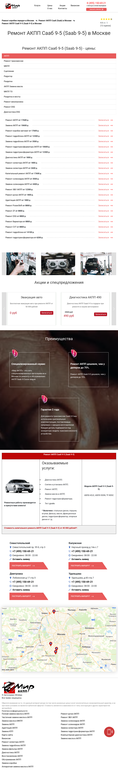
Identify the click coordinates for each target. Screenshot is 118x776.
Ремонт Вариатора (13, 221)
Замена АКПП (11, 125)
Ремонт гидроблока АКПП (17, 136)
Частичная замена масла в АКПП (17, 717)
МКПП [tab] (7, 66)
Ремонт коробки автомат (16, 131)
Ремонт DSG (11, 216)
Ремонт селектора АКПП (16, 163)
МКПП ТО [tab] (8, 91)
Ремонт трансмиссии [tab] (13, 61)
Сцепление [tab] (9, 71)
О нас (49, 8)
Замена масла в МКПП (12, 721)
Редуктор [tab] (8, 76)
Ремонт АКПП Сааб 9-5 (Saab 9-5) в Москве (22, 23)
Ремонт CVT (11, 227)
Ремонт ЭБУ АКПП (13, 189)
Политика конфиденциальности (14, 711)
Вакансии (75, 5)
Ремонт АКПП (11, 120)
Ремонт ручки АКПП (14, 195)
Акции (62, 5)
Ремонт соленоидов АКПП (17, 179)
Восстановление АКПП (12, 756)
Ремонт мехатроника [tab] (13, 102)
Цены (49, 5)
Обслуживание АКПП (11, 759)
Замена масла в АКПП (71, 738)
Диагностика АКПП (14, 157)
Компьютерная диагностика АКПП (76, 735)
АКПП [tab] (6, 56)
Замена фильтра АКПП (12, 749)
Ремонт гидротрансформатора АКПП (22, 147)
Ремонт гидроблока (14, 232)
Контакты (62, 8)
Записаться (103, 120)
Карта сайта (7, 735)
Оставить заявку (21, 559)
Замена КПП (7, 731)
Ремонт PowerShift (13, 205)
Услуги (37, 5)
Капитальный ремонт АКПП (18, 173)
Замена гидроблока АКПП (17, 141)
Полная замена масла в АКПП (15, 714)
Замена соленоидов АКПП (17, 184)
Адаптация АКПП (13, 200)
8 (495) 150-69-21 (96, 3)
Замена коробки (9, 763)
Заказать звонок (95, 9)
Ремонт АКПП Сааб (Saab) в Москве (55, 20)
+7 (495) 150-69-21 (23, 551)
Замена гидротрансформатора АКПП (22, 152)
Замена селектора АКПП (16, 168)
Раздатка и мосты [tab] (12, 97)
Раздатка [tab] (8, 81)
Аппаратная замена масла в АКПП (17, 766)
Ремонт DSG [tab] (9, 107)
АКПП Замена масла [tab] (13, 86)
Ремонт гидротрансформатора (19, 237)
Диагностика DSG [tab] (12, 112)
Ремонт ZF (10, 211)
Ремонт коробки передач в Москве (18, 20)
